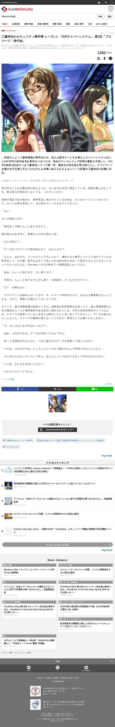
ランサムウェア (12, 447)
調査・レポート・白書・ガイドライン (71, 602)
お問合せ (40, 678)
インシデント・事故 (65, 565)
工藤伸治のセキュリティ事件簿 (19, 440)
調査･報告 (57, 24)
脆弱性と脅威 (7, 565)
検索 (100, 17)
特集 (4, 636)
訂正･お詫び (101, 24)
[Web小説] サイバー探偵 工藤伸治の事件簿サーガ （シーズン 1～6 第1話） (72, 440)
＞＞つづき (8, 379)
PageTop (106, 456)
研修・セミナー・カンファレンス (70, 619)
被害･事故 (28, 24)
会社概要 (55, 678)
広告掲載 (48, 678)
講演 (68, 24)
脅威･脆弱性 (43, 24)
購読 (109, 17)
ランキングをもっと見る (57, 544)
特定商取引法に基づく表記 (69, 678)
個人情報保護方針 (58, 681)
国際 (4, 582)
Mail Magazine (86, 670)
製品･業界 (79, 24)
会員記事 (16, 24)
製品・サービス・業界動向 (68, 582)
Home (28, 670)
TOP (57, 661)
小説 (90, 24)
